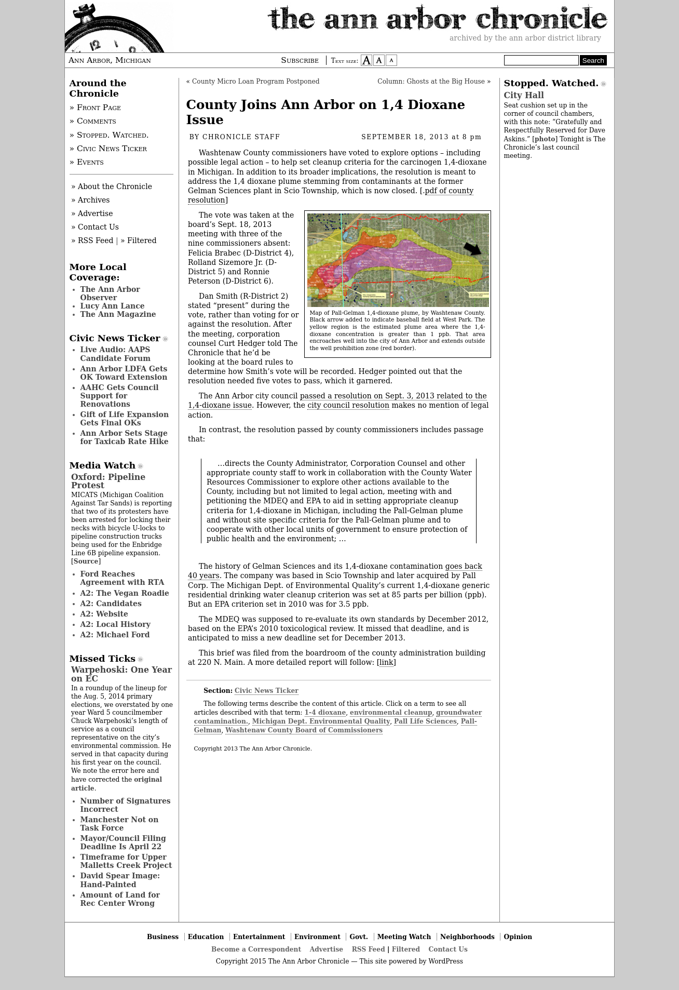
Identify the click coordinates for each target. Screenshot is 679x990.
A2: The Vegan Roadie (124, 593)
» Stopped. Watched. (109, 135)
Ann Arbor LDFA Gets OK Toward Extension (124, 373)
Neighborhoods (467, 937)
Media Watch (103, 465)
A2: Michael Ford (115, 635)
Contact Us (448, 949)
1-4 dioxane (325, 712)
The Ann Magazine (118, 314)
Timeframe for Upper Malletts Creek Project (126, 861)
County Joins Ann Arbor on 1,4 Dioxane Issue (326, 112)
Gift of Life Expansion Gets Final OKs (124, 418)
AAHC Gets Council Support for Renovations (119, 395)
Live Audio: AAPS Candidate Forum (115, 353)
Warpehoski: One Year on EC (121, 674)
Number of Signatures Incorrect (125, 805)
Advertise (326, 949)
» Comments (93, 121)
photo (545, 139)
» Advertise (92, 213)
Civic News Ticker (266, 690)
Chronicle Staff (241, 137)
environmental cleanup (391, 712)
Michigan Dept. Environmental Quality (321, 721)
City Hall (524, 95)
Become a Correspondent (256, 949)
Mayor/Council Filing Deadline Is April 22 (123, 842)
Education (206, 937)
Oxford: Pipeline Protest (108, 481)
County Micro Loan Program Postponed (256, 81)
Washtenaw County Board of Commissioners (304, 730)
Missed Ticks (103, 658)
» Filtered (138, 240)
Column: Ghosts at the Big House (431, 81)
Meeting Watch (404, 937)
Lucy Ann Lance (112, 306)
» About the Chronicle (111, 186)
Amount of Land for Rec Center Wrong (120, 899)
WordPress (445, 961)
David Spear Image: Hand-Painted (120, 880)
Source (86, 561)
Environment (317, 937)
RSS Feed (368, 949)
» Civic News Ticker (108, 148)
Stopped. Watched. (551, 83)
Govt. (358, 937)
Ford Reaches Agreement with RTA (122, 578)
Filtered (406, 949)
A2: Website (104, 614)
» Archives (90, 200)
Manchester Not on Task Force (119, 823)
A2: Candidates (111, 603)
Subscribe (300, 60)
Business (163, 937)
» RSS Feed (92, 240)
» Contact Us (95, 227)
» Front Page (95, 107)
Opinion (518, 937)
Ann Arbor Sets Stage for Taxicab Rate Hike (124, 437)
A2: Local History (115, 624)
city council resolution (348, 405)
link (386, 662)
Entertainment (259, 937)
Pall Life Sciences (425, 721)
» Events (87, 162)
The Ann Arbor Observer (110, 293)
